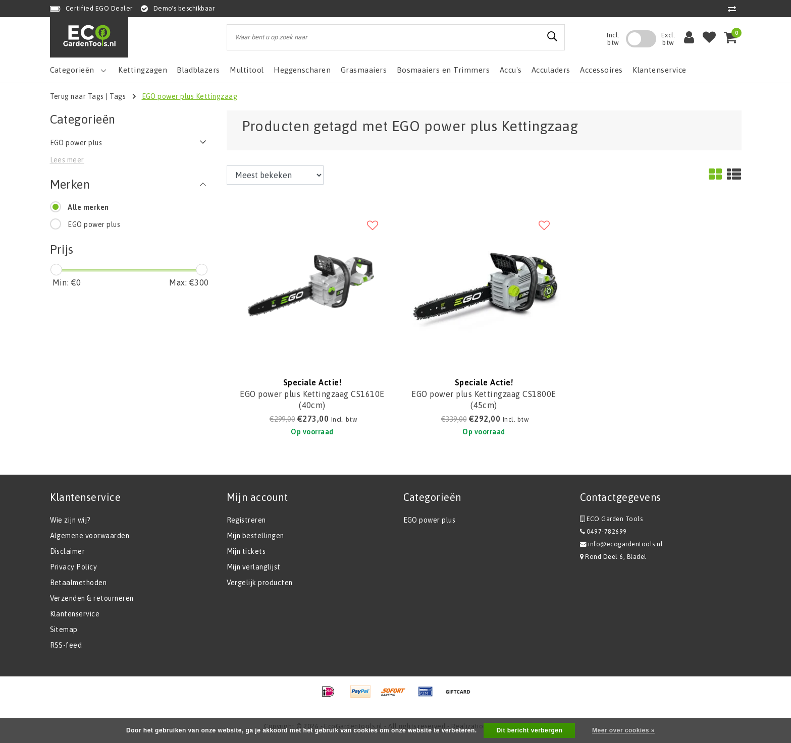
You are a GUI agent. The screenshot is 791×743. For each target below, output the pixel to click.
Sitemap (64, 629)
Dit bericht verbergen (529, 730)
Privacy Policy (73, 567)
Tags (118, 96)
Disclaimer (67, 551)
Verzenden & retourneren (92, 598)
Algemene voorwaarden (90, 536)
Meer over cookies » (623, 730)
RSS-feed (66, 645)
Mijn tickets (246, 551)
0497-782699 (603, 531)
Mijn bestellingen (255, 536)
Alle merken (88, 207)
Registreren (246, 520)
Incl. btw (613, 38)
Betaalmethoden (78, 583)
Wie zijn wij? (70, 520)
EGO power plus (94, 224)
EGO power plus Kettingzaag (189, 96)
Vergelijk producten (260, 583)
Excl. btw (668, 38)
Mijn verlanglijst (254, 567)
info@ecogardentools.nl (621, 544)
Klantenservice (75, 614)
